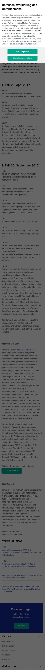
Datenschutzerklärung (21, 44)
